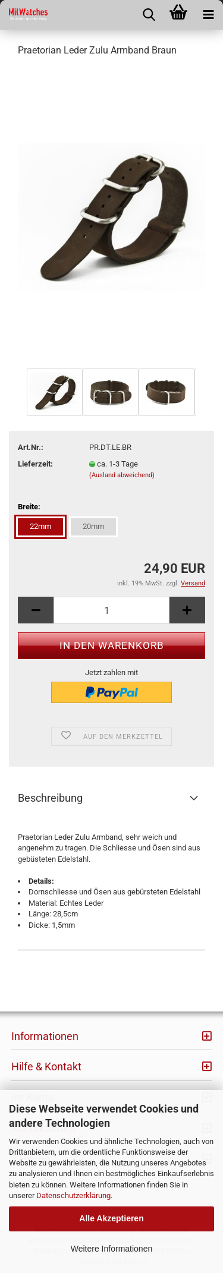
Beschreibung (50, 798)
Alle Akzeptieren (111, 1218)
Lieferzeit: (35, 463)
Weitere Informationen (111, 1248)
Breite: (29, 506)
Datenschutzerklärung (73, 1195)
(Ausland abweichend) (122, 475)
